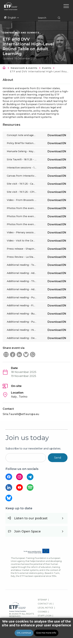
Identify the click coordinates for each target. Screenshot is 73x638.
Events (46, 68)
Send (57, 457)
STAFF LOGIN (44, 615)
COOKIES (42, 611)
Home (5, 68)
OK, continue (24, 633)
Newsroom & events (24, 68)
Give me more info (46, 633)
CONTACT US (45, 603)
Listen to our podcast (31, 518)
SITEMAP (42, 599)
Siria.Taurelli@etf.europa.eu (21, 414)
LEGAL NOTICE (45, 607)
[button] (6, 354)
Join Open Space (27, 531)
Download (57, 135)
